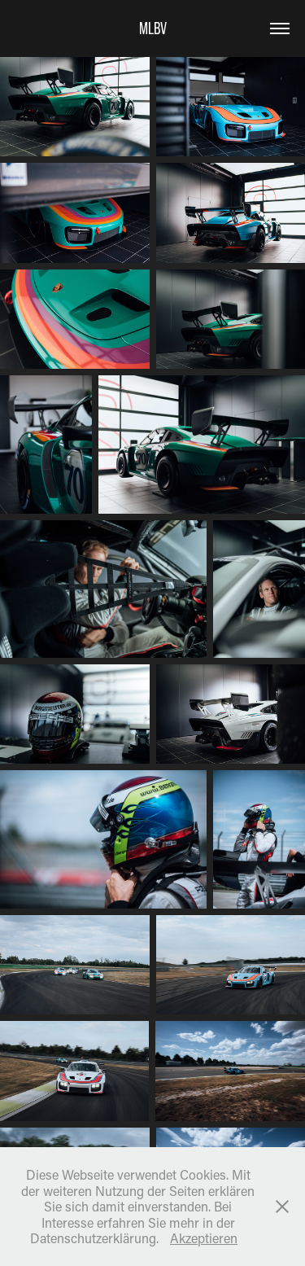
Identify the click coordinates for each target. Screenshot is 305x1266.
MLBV (153, 28)
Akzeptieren (203, 1237)
